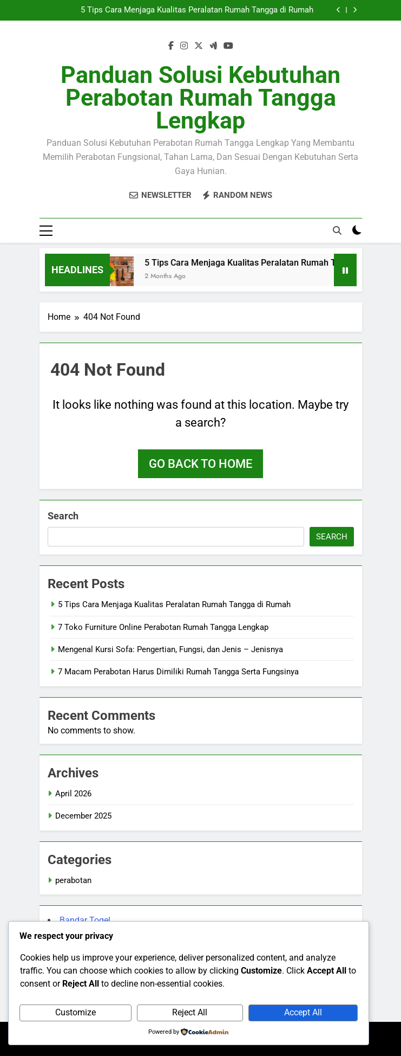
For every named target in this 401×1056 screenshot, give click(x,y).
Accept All (303, 1012)
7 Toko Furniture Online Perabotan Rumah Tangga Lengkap (163, 627)
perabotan (73, 880)
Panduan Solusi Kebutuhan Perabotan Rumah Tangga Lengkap (200, 97)
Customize (75, 1012)
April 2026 (73, 794)
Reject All (189, 1012)
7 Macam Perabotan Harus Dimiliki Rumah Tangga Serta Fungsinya (178, 672)
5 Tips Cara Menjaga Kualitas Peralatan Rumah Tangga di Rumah (197, 10)
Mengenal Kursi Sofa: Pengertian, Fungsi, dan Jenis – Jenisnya (170, 649)
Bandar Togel (85, 920)
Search (63, 515)
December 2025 (83, 816)
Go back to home (200, 464)
